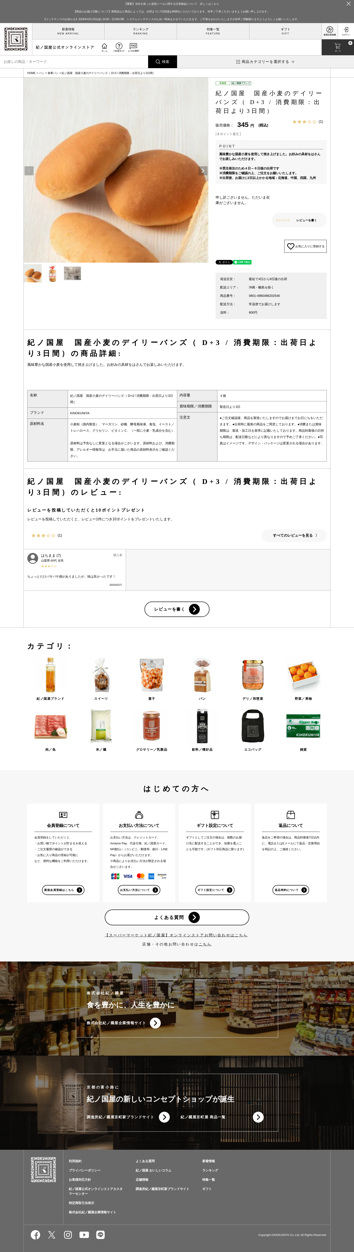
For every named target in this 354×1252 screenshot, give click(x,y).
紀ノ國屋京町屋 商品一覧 (203, 1117)
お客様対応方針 (80, 1179)
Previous (29, 170)
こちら (205, 944)
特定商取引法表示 (81, 1203)
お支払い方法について (135, 890)
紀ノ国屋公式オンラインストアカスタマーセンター (96, 1191)
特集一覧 (213, 29)
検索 (165, 62)
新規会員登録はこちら (59, 890)
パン (41, 73)
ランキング (141, 29)
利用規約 (75, 1161)
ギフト (285, 29)
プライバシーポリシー (84, 1170)
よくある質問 (169, 917)
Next (202, 170)
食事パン (53, 73)
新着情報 (68, 29)
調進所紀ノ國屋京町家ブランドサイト (120, 1117)
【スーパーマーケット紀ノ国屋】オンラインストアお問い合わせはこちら (176, 935)
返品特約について (287, 890)
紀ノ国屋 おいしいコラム (153, 1170)
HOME (31, 73)
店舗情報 (142, 1179)
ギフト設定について (211, 890)
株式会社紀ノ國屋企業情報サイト (116, 1023)
